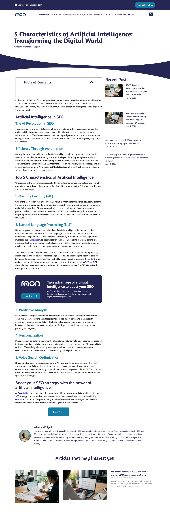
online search (34, 240)
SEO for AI (53, 14)
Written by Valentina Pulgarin (27, 46)
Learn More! (58, 412)
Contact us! (31, 296)
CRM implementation (113, 14)
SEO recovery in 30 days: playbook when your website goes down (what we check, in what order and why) (126, 157)
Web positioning (64, 14)
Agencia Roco (24, 393)
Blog (124, 14)
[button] (151, 14)
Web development (96, 14)
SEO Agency (43, 14)
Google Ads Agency (80, 14)
